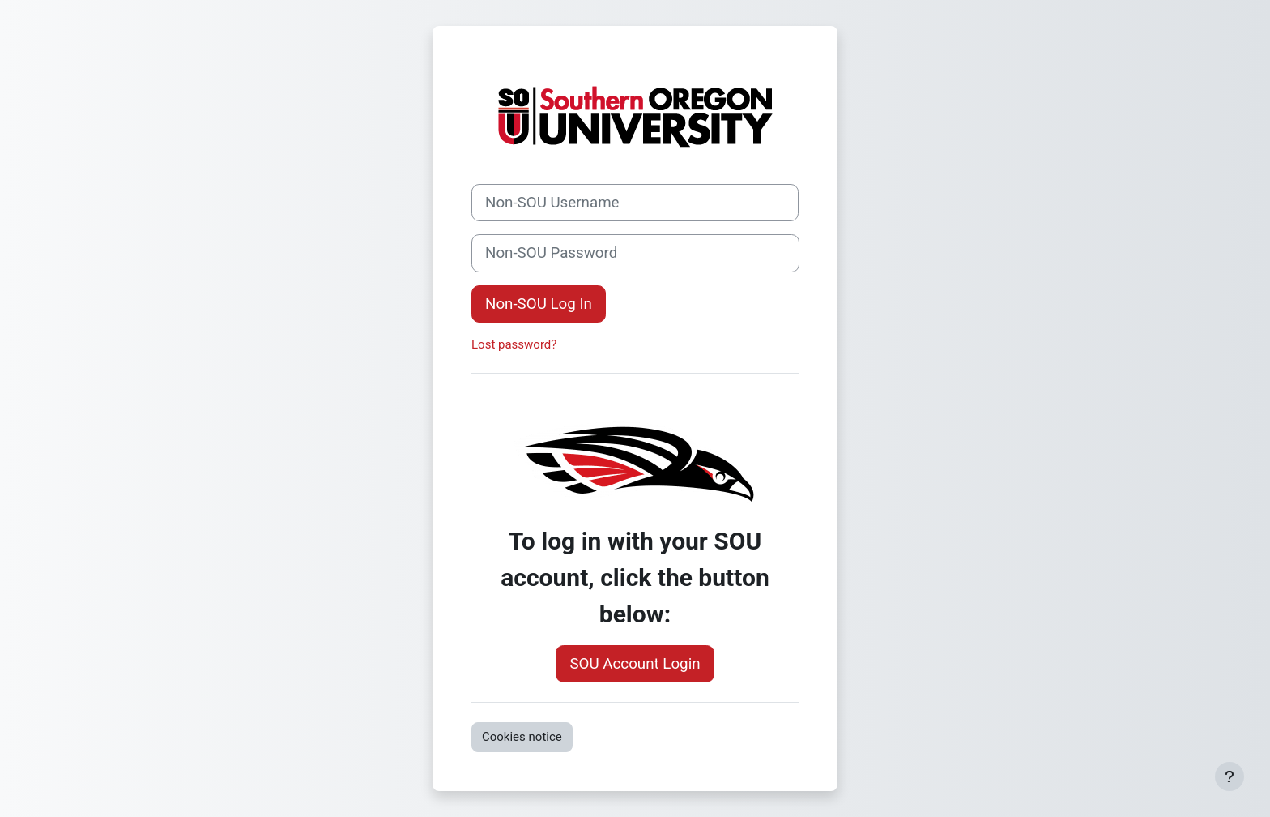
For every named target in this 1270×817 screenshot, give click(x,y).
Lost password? (513, 344)
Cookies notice (522, 736)
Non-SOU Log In (538, 304)
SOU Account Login (634, 664)
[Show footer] (1229, 776)
